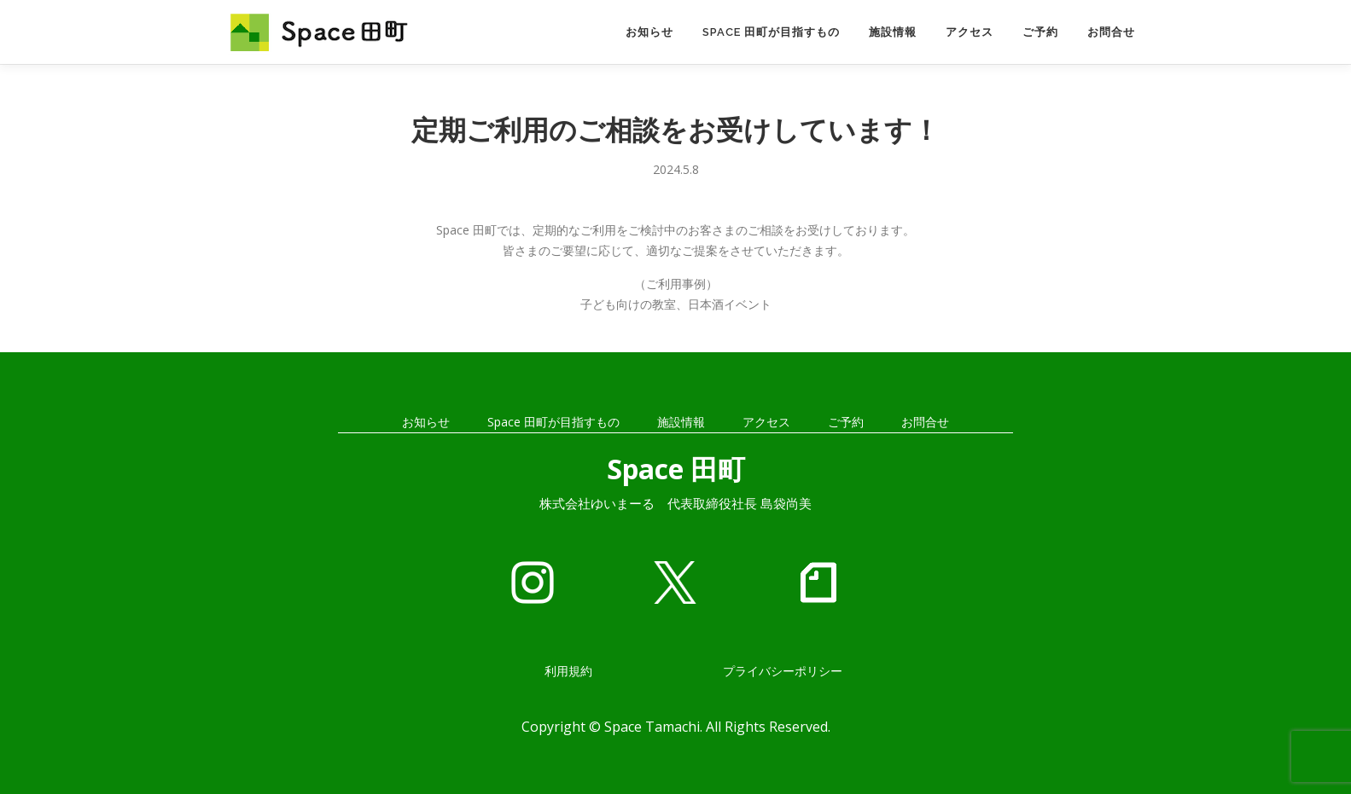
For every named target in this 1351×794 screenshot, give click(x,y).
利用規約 (568, 671)
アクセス (969, 32)
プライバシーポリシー (782, 671)
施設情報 (893, 32)
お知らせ (649, 32)
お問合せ (1111, 32)
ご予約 (1040, 32)
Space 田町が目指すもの (771, 32)
